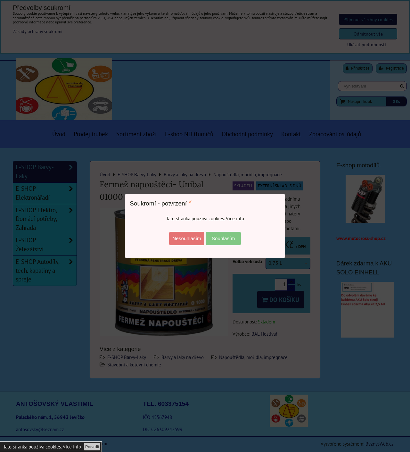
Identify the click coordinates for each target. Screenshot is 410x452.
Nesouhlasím (186, 238)
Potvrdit (92, 446)
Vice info (72, 446)
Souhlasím (223, 238)
